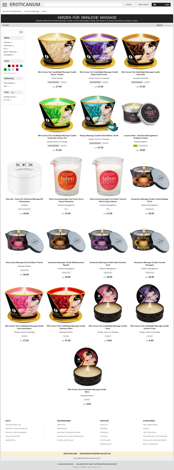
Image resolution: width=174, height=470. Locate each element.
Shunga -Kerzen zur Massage (99, 78)
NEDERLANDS (106, 444)
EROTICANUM (25, 4)
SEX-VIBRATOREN (150, 425)
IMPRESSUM (62, 428)
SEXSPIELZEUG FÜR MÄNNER (155, 436)
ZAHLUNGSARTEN (12, 436)
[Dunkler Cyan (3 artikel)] (21, 66)
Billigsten (160, 25)
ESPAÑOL (104, 428)
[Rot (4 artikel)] (13, 66)
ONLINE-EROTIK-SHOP (84, 464)
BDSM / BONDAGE (150, 444)
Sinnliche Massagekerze (66, 205)
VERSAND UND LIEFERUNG (16, 428)
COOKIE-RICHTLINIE (65, 440)
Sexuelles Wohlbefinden (12, 11)
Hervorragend (9, 83)
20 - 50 (6, 100)
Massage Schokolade (140, 78)
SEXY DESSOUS (149, 432)
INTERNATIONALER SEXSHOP (105, 464)
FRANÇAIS (104, 432)
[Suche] (10, 32)
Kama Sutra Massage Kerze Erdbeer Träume (24, 262)
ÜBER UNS (61, 425)
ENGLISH (103, 425)
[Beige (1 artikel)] (5, 66)
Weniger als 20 (9, 97)
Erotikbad (24, 205)
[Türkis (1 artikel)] (9, 69)
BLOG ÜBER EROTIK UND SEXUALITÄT (87, 458)
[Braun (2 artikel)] (17, 66)
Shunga (7, 42)
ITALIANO (104, 436)
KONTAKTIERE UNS (13, 425)
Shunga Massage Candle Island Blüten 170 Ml (99, 136)
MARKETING (10, 440)
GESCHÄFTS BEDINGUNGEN (68, 432)
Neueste (168, 25)
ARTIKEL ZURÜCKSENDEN (16, 432)
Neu (5, 86)
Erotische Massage (31, 11)
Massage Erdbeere (140, 142)
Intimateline (8, 55)
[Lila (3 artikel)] (17, 69)
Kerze (44, 11)
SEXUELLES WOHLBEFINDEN (155, 440)
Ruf (5, 49)
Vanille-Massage (57, 78)
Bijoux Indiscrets (10, 52)
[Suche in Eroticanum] (83, 4)
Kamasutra (8, 45)
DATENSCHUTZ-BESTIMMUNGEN (70, 436)
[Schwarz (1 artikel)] (9, 66)
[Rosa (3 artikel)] (13, 69)
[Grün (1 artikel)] (5, 69)
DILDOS (146, 428)
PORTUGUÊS (105, 440)
